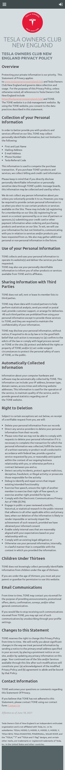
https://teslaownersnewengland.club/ (22, 98)
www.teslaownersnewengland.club (24, 81)
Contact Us (14, 705)
